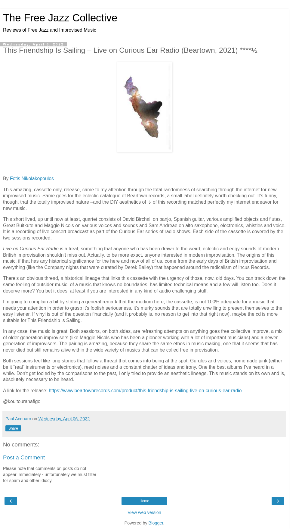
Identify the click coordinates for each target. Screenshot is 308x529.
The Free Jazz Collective (60, 17)
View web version (144, 512)
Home (144, 501)
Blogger (156, 523)
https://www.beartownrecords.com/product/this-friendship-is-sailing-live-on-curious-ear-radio (145, 390)
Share (13, 428)
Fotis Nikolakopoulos (32, 178)
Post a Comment (24, 457)
